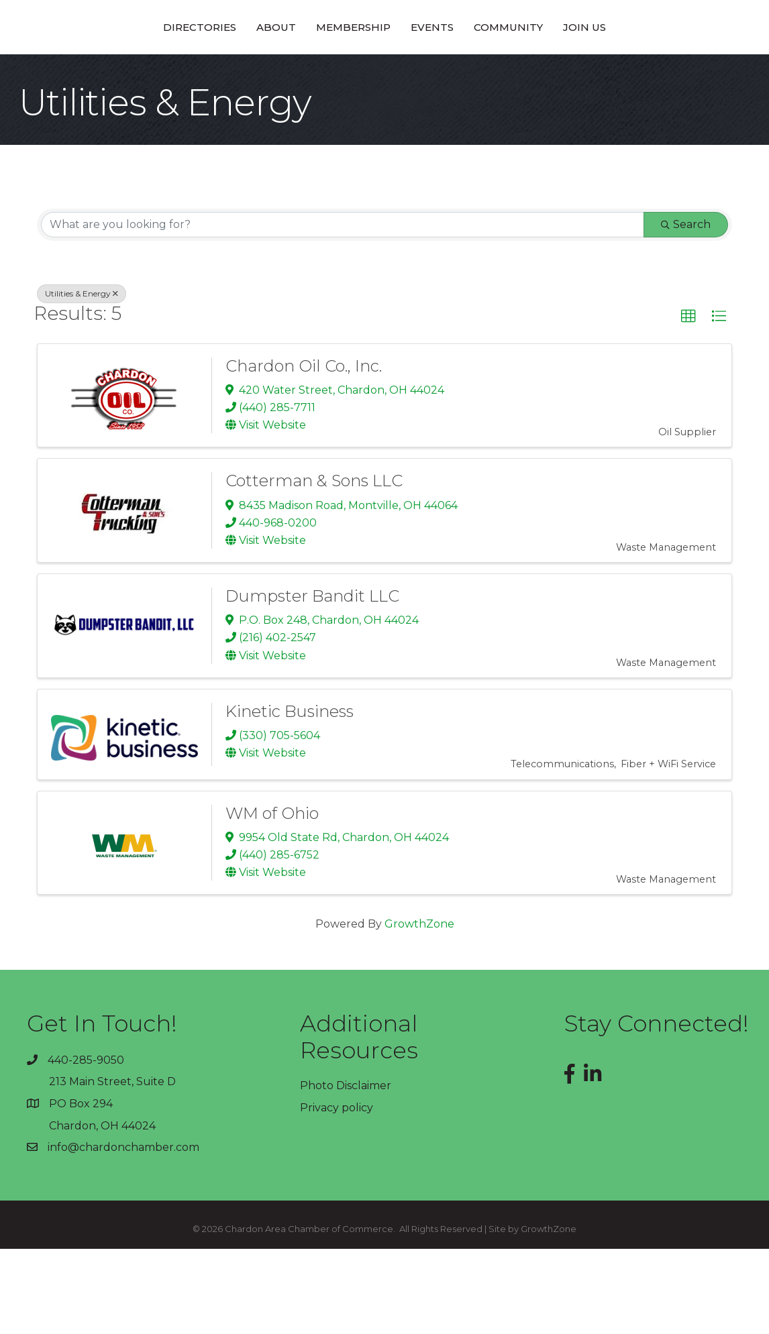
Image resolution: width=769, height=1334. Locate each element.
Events (526, 68)
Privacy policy (336, 1192)
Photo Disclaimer (345, 1170)
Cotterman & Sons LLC (314, 565)
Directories (105, 68)
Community (602, 68)
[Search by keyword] (342, 310)
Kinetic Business (289, 796)
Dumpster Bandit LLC (312, 681)
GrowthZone (419, 1009)
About (182, 68)
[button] (688, 401)
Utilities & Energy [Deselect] (81, 379)
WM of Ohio (272, 898)
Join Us (678, 68)
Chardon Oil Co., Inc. (303, 451)
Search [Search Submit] (686, 309)
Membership (259, 68)
